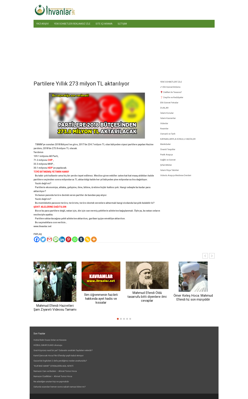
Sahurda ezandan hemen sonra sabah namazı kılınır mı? (60, 387)
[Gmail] (49, 239)
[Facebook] (37, 239)
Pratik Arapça (166, 154)
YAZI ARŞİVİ (42, 23)
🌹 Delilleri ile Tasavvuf (171, 92)
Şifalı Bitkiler (166, 165)
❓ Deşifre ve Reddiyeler (171, 97)
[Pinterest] (68, 239)
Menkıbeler (165, 144)
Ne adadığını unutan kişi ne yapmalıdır (51, 381)
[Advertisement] (124, 52)
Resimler (164, 128)
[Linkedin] (62, 239)
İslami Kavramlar (168, 118)
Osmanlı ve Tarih (167, 134)
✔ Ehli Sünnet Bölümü (170, 87)
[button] (212, 255)
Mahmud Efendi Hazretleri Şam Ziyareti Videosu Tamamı (55, 307)
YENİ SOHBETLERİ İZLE (171, 82)
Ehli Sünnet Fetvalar (169, 102)
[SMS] (56, 239)
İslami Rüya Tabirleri (169, 170)
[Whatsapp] (75, 239)
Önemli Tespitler (167, 149)
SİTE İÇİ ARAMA (104, 23)
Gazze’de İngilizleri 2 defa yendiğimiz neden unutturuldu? (60, 361)
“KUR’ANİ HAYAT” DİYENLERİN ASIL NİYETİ (53, 366)
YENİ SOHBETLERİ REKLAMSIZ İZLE (72, 23)
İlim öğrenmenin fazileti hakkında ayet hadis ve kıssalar (101, 298)
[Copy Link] (87, 239)
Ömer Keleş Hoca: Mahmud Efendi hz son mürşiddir (193, 297)
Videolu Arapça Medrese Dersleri (175, 175)
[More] (94, 239)
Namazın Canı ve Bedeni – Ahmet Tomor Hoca (55, 371)
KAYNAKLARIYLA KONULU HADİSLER (178, 139)
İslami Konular (167, 113)
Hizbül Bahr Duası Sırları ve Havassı (50, 340)
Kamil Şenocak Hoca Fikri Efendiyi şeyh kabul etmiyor (59, 355)
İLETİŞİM (122, 23)
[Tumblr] (81, 239)
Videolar (164, 123)
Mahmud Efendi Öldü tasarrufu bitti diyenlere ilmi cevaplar (147, 296)
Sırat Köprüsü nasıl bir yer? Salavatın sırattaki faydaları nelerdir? (63, 350)
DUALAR (164, 108)
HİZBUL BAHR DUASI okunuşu (48, 345)
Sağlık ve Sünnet (168, 160)
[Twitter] (43, 239)
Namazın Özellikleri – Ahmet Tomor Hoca (53, 376)
